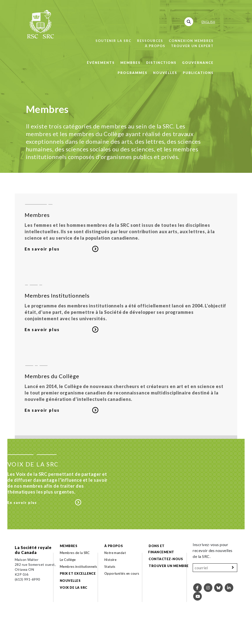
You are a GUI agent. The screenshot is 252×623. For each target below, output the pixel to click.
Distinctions (161, 63)
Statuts (109, 567)
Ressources (150, 41)
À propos (155, 46)
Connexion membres (191, 41)
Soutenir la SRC (113, 41)
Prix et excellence (78, 573)
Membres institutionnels (78, 567)
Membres (130, 63)
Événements (101, 63)
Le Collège (68, 560)
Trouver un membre (169, 566)
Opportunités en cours (122, 573)
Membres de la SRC (75, 553)
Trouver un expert (192, 46)
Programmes (132, 73)
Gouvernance (198, 63)
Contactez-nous (166, 559)
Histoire (110, 560)
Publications (198, 73)
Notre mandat (115, 553)
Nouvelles (165, 73)
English (208, 22)
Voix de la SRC (73, 587)
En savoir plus (42, 249)
